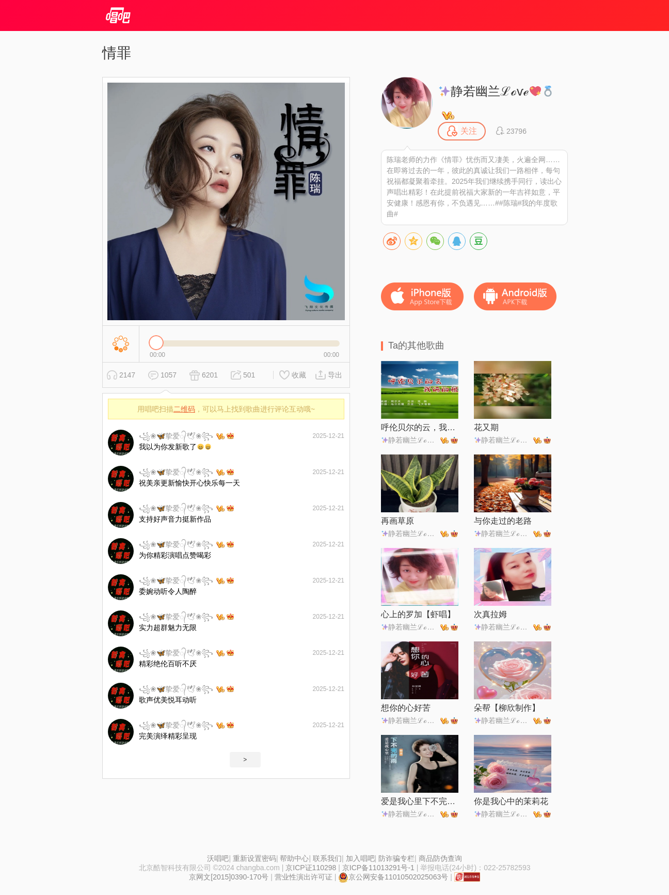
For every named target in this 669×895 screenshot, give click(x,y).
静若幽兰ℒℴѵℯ (496, 91)
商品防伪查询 (440, 858)
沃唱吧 (218, 858)
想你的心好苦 (406, 707)
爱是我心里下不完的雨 (419, 801)
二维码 (184, 409)
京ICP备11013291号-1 (378, 867)
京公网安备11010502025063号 (393, 877)
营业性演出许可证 (303, 877)
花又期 (486, 427)
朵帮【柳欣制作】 (507, 707)
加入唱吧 (360, 858)
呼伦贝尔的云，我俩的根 (419, 427)
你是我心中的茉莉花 (511, 801)
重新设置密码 (254, 858)
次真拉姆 (490, 614)
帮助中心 (294, 858)
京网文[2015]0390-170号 (228, 877)
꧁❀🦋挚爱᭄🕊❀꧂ (176, 436)
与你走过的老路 (503, 520)
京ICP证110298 (310, 867)
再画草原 (397, 520)
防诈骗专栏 (396, 858)
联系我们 (327, 858)
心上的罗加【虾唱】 (418, 614)
